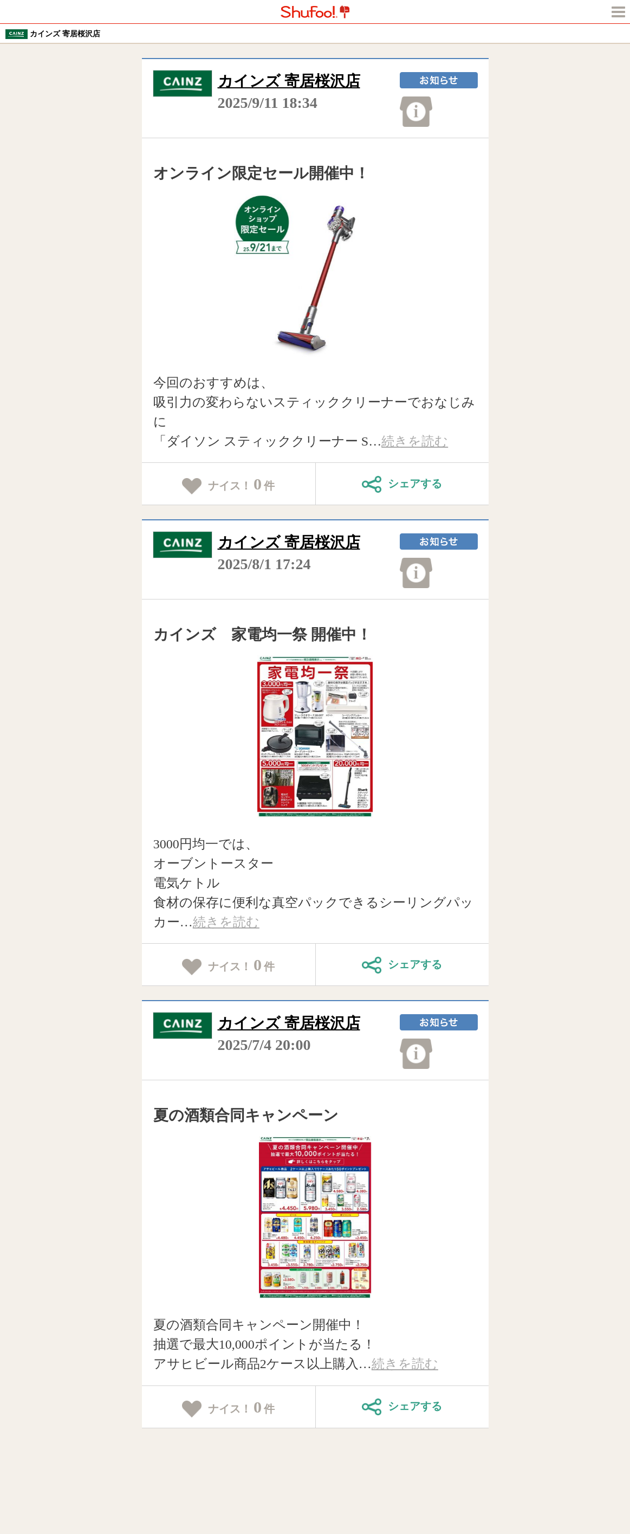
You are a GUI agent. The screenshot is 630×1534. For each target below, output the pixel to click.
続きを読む (414, 441)
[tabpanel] (315, 275)
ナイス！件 (228, 484)
